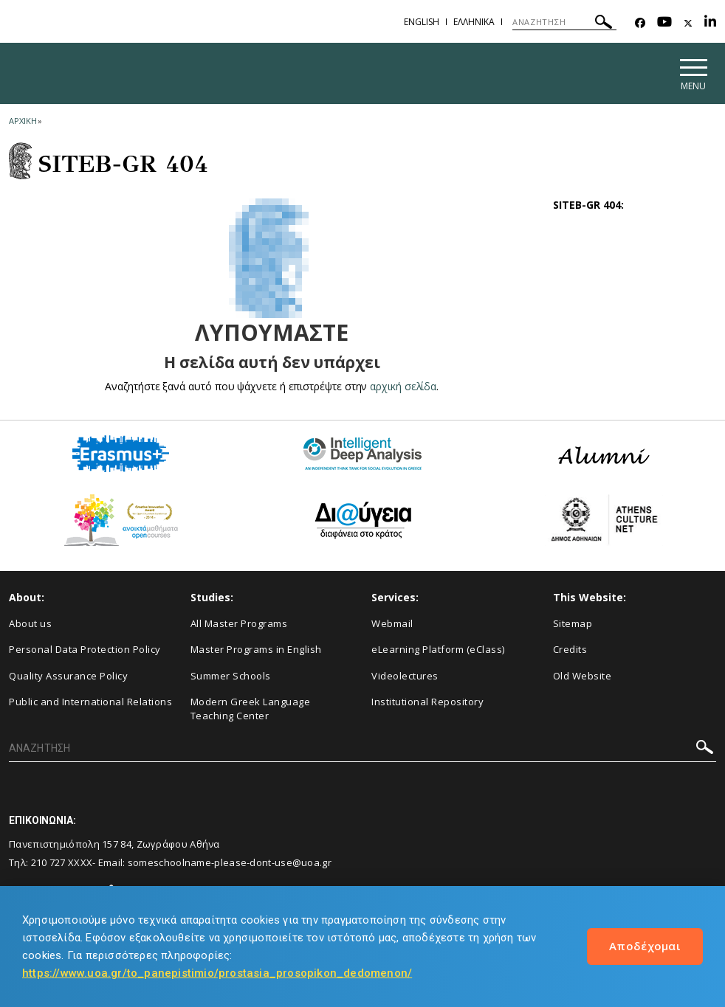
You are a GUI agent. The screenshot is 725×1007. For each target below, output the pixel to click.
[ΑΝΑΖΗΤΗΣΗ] (564, 22)
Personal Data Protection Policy (85, 650)
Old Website (582, 675)
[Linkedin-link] (710, 23)
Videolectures (405, 675)
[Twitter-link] (688, 23)
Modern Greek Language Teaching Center (250, 709)
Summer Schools (230, 675)
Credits (570, 650)
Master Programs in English (256, 650)
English (421, 21)
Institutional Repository (427, 702)
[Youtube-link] (664, 23)
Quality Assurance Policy (68, 675)
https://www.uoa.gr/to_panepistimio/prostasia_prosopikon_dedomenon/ (217, 973)
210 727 (48, 862)
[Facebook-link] (640, 23)
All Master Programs (239, 623)
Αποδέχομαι (645, 945)
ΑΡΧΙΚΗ (22, 120)
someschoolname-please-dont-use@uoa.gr (229, 862)
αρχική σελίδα (403, 386)
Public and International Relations (90, 702)
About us (30, 623)
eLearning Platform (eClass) (438, 650)
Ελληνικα (474, 21)
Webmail (392, 623)
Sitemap (573, 623)
